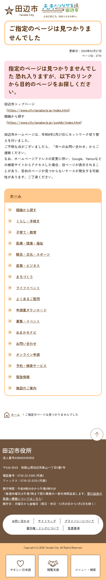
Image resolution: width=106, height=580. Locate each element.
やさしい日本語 (20, 570)
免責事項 (74, 528)
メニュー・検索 (85, 570)
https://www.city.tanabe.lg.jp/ (31, 110)
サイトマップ (47, 521)
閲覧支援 (53, 570)
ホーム (15, 196)
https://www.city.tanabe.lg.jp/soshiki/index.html (44, 122)
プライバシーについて (79, 521)
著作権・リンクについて (42, 528)
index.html (61, 110)
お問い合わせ (21, 521)
